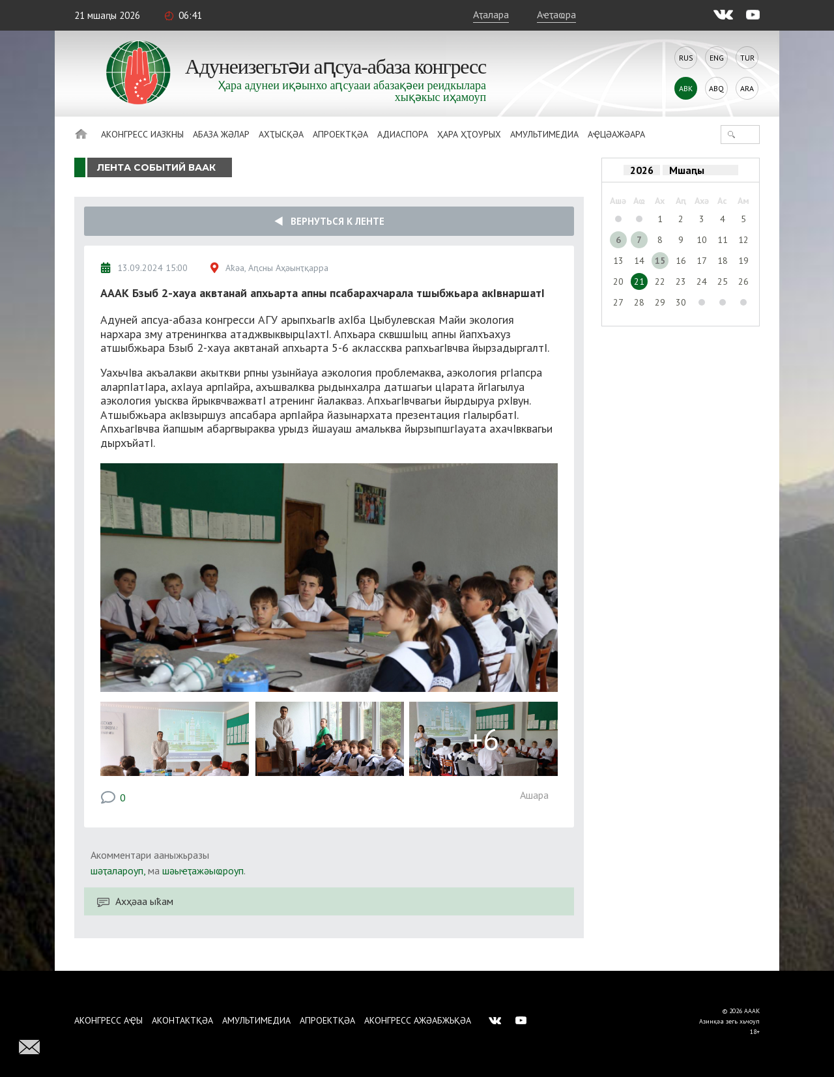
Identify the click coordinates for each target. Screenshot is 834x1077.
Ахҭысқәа (281, 134)
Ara (747, 88)
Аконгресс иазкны (142, 134)
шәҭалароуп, (118, 870)
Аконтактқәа (182, 1020)
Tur (747, 58)
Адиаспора (402, 134)
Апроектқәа (340, 134)
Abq (716, 88)
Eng (717, 58)
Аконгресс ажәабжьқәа (417, 1020)
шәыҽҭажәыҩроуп (203, 870)
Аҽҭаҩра (556, 14)
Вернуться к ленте (329, 221)
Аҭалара (491, 14)
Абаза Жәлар (221, 134)
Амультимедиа (544, 134)
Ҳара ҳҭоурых (469, 134)
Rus (686, 58)
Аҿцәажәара (616, 134)
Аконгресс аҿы (108, 1020)
